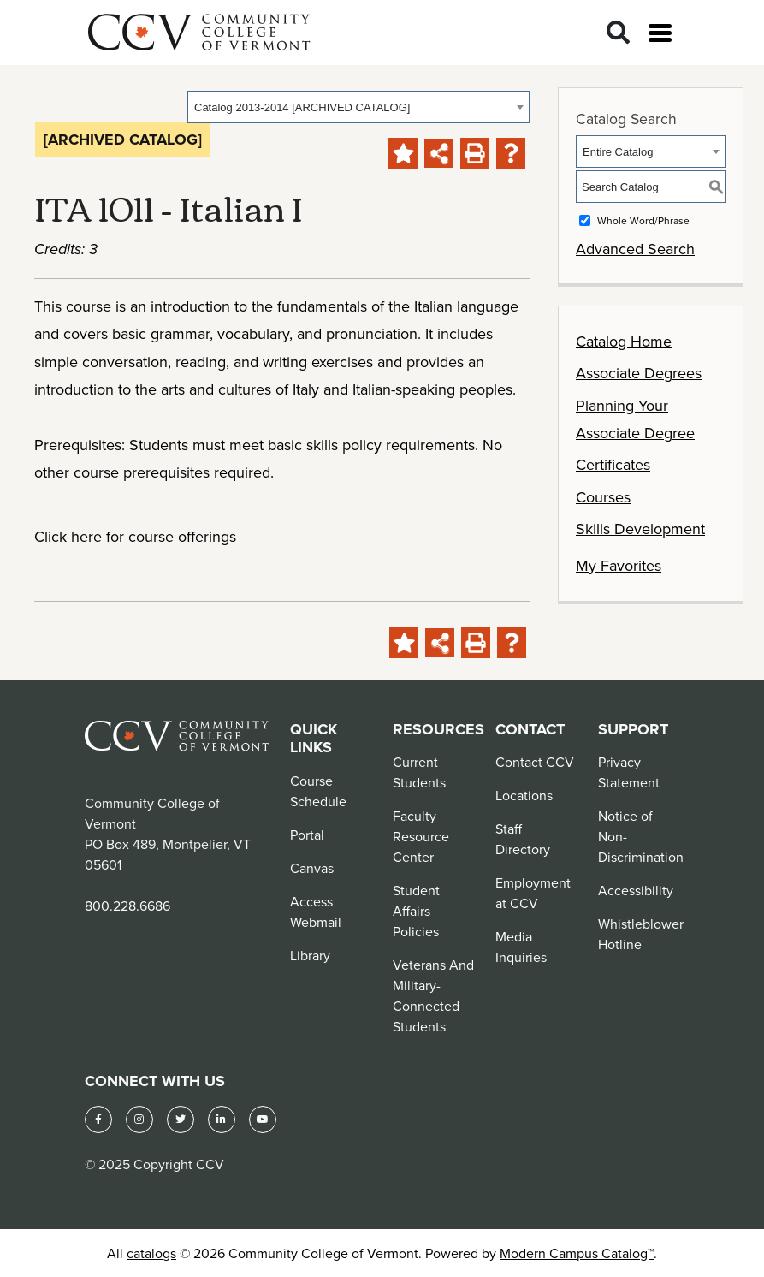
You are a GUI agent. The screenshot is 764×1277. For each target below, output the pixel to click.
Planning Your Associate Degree (635, 419)
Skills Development (640, 528)
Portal (307, 834)
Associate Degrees (639, 372)
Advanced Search (635, 248)
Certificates (613, 464)
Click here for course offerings (135, 536)
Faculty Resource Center (421, 836)
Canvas (312, 867)
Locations (524, 795)
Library (310, 955)
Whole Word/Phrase (643, 220)
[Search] (618, 32)
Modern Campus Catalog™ (577, 1253)
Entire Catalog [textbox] (618, 152)
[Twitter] (180, 1119)
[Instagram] (139, 1119)
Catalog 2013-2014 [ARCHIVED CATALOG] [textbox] (302, 107)
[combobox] (358, 107)
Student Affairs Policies (416, 911)
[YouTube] (262, 1119)
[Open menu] (660, 33)
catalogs (151, 1253)
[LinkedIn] (221, 1119)
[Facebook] (98, 1119)
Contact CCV (534, 761)
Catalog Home (624, 341)
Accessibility (635, 890)
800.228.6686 (127, 905)
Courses (603, 497)
